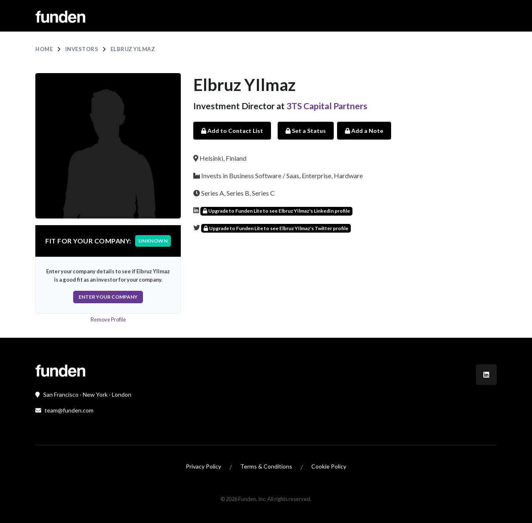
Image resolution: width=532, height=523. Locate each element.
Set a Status (306, 130)
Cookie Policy (328, 466)
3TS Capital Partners (326, 106)
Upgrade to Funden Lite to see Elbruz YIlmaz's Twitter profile (276, 228)
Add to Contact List (232, 130)
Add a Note (364, 130)
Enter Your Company (108, 297)
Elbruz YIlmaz (133, 49)
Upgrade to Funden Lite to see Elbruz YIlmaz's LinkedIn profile (276, 211)
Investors (82, 49)
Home (44, 49)
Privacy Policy (203, 466)
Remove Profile (108, 319)
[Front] (60, 369)
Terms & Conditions (266, 466)
